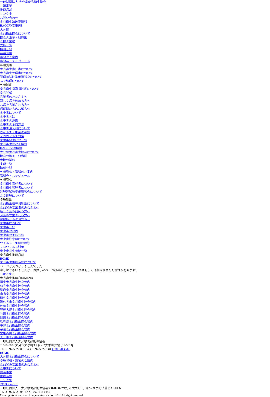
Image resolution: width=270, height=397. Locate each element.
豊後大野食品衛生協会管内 (18, 309)
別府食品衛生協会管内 (15, 289)
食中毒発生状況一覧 (13, 140)
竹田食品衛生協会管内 (15, 313)
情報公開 (6, 49)
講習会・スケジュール (15, 61)
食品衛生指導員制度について (19, 88)
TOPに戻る (7, 274)
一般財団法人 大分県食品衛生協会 (23, 1)
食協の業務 (7, 41)
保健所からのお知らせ (15, 108)
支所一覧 (6, 45)
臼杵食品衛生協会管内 (15, 297)
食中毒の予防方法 (12, 124)
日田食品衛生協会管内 (15, 317)
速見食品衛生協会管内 (15, 285)
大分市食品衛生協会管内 (16, 337)
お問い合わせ (9, 17)
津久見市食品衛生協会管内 (18, 301)
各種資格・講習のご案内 (16, 171)
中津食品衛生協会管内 (15, 325)
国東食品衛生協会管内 (15, 281)
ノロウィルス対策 (12, 136)
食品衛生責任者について (16, 69)
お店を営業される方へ (15, 104)
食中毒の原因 (9, 120)
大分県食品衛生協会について (19, 152)
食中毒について (10, 112)
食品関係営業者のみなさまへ (19, 207)
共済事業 (6, 5)
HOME (4, 258)
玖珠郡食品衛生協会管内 (16, 321)
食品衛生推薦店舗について (18, 262)
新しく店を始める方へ (15, 100)
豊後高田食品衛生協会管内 (18, 333)
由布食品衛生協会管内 (15, 293)
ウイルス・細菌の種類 (15, 132)
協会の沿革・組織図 (13, 37)
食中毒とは (7, 116)
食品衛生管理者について (16, 73)
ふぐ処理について (12, 80)
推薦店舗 (6, 9)
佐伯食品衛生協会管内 (15, 305)
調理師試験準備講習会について (21, 76)
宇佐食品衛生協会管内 (15, 329)
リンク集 (6, 13)
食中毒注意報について (15, 128)
